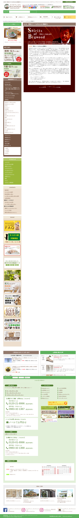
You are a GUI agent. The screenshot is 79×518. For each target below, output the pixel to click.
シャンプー (7, 162)
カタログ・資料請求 (9, 182)
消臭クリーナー (8, 166)
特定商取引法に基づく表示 (55, 516)
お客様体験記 (7, 198)
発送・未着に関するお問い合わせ (14, 393)
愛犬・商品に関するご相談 (12, 390)
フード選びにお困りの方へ (10, 204)
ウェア (6, 180)
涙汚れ (6, 105)
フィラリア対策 (8, 210)
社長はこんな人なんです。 (64, 394)
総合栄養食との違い (9, 194)
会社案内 (60, 392)
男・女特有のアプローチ (10, 129)
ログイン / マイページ (56, 1)
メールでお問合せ (16, 422)
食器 (6, 178)
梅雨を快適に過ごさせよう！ (11, 212)
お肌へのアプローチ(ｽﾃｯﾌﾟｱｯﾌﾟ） (12, 112)
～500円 (6, 148)
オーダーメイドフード (9, 97)
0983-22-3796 (62, 502)
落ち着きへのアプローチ (10, 115)
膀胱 (6, 127)
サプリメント (7, 135)
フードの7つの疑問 (9, 192)
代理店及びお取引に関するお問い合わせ (15, 395)
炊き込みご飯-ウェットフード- (8, 85)
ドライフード (7, 82)
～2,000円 (7, 151)
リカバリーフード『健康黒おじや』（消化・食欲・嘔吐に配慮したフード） (12, 89)
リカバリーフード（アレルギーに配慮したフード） (12, 93)
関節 (6, 114)
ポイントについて (46, 392)
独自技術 (7, 190)
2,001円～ (7, 153)
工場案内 (60, 390)
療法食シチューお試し (9, 104)
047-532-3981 (28, 502)
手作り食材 (7, 143)
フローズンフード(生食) (10, 95)
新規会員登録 (69, 1)
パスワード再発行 (46, 396)
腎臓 (6, 124)
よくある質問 (45, 394)
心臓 (6, 120)
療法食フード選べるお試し (10, 102)
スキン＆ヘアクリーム (9, 174)
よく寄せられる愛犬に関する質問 (12, 196)
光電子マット (7, 176)
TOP (50, 86)
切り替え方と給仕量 (9, 202)
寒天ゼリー (7, 141)
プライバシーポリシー (67, 516)
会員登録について (46, 390)
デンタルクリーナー (9, 170)
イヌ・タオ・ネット (63, 398)
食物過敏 (7, 109)
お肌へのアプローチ (9, 110)
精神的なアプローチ (9, 132)
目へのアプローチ (8, 119)
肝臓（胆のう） (8, 122)
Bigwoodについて (45, 388)
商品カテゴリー (45, 398)
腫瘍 (6, 117)
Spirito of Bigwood (62, 396)
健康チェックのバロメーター (11, 208)
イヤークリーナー (8, 168)
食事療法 (7, 99)
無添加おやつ (7, 139)
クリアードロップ (8, 172)
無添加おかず (7, 137)
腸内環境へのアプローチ (10, 125)
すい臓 (6, 130)
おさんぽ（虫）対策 (9, 164)
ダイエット (7, 107)
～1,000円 (7, 150)
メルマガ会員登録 (62, 388)
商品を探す (6, 11)
